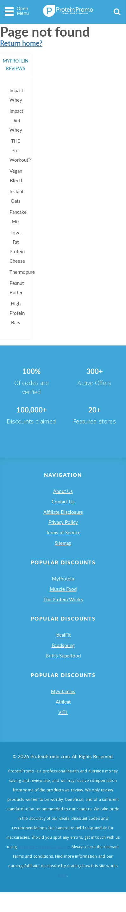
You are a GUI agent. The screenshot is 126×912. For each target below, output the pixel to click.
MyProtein (63, 587)
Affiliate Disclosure (63, 515)
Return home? (21, 43)
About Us (63, 492)
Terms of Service (63, 539)
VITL (63, 731)
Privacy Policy (63, 527)
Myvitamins (63, 708)
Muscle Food (63, 599)
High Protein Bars (17, 312)
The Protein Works (63, 611)
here (62, 895)
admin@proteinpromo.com (43, 866)
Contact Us (63, 504)
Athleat (63, 720)
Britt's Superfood (63, 671)
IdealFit (63, 648)
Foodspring (63, 659)
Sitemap (63, 550)
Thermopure (23, 272)
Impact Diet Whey (17, 120)
